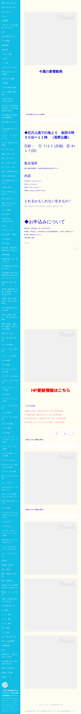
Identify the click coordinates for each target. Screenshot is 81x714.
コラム (4, 29)
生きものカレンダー (9, 20)
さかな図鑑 (6, 54)
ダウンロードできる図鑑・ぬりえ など (10, 39)
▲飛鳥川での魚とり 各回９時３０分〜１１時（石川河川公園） (44, 411)
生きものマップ (7, 25)
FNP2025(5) (27, 242)
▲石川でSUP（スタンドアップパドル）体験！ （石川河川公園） (44, 422)
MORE (4, 58)
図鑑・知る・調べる (9, 16)
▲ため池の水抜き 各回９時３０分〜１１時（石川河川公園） (43, 414)
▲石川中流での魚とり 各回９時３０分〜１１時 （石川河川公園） (45, 418)
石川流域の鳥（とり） (10, 49)
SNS (3, 45)
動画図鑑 (5, 33)
